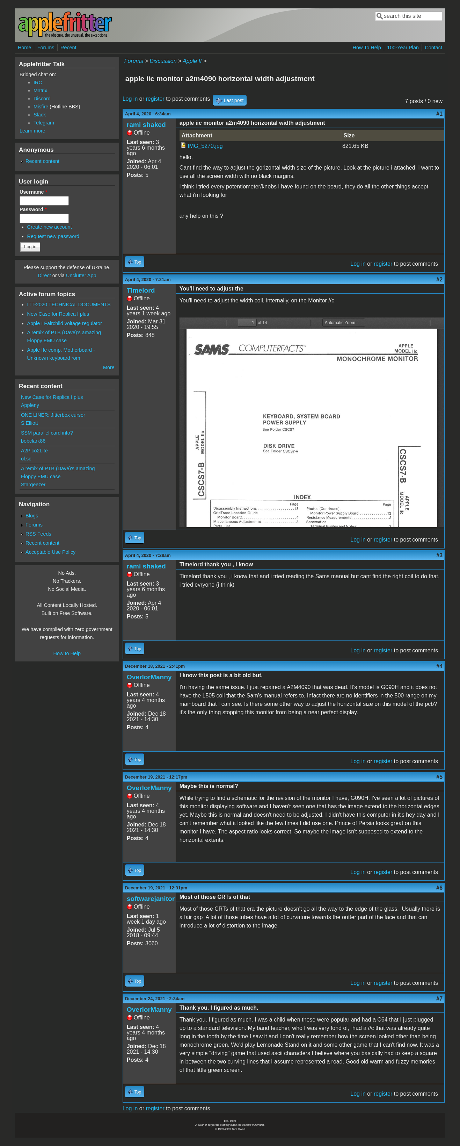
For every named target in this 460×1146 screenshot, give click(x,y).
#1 (439, 114)
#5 (439, 777)
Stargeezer (33, 484)
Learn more (32, 131)
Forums (45, 47)
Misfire (41, 106)
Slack (40, 114)
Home (24, 47)
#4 (439, 666)
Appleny (30, 405)
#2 (439, 279)
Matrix (40, 90)
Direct (44, 275)
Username (33, 192)
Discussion (162, 61)
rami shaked (146, 124)
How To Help (367, 47)
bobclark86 (33, 441)
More (109, 367)
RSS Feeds (38, 534)
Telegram (44, 123)
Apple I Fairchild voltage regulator (64, 323)
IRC (38, 82)
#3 (439, 555)
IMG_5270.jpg (205, 146)
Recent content (42, 161)
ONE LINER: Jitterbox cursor (53, 415)
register (155, 99)
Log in (130, 99)
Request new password (53, 236)
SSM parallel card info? (47, 433)
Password (33, 209)
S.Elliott (29, 423)
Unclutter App (81, 275)
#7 (439, 999)
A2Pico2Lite (34, 450)
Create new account (49, 227)
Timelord (141, 290)
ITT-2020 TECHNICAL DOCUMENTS (69, 304)
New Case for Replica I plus (58, 314)
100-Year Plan (403, 47)
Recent (68, 47)
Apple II (192, 61)
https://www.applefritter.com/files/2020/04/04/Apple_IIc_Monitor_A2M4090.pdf (312, 422)
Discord (42, 98)
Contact (433, 47)
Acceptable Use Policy (50, 552)
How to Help (67, 653)
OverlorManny (149, 677)
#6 (439, 888)
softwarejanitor (151, 898)
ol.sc (26, 458)
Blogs (31, 515)
